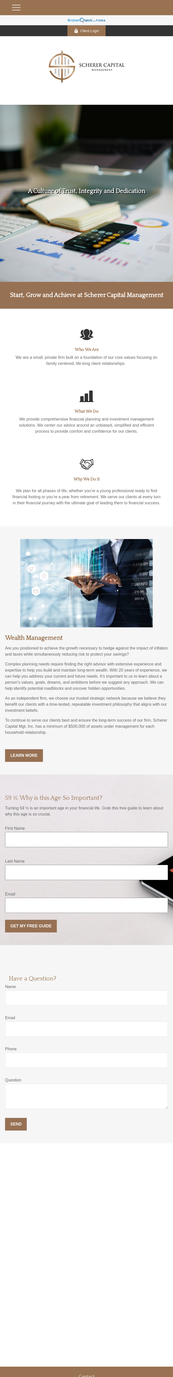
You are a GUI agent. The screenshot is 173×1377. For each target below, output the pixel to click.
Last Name (14, 861)
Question (13, 1080)
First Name (15, 828)
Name (10, 987)
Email (10, 894)
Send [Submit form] (15, 1124)
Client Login (86, 31)
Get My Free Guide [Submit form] (31, 926)
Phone (11, 1049)
